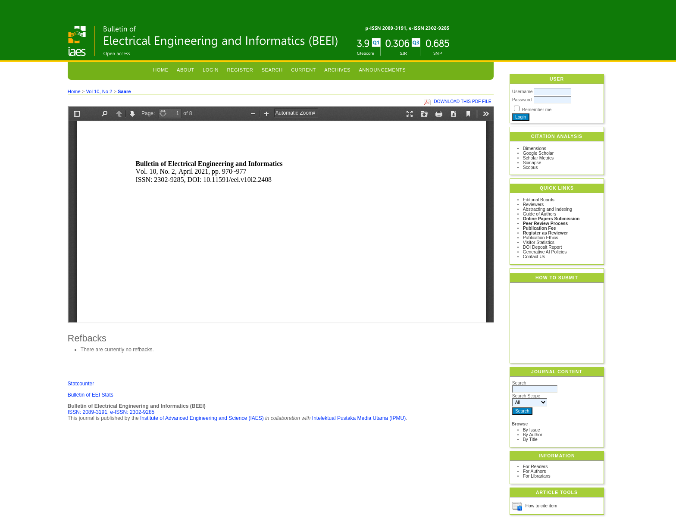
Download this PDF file (462, 101)
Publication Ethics (540, 237)
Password (522, 99)
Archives (337, 69)
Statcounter (81, 384)
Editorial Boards (538, 199)
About (185, 69)
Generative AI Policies (545, 252)
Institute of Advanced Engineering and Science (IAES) (202, 418)
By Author (532, 434)
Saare (124, 91)
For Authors (534, 471)
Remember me (537, 109)
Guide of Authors (539, 214)
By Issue (531, 430)
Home (160, 69)
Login (211, 69)
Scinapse (532, 162)
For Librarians (537, 476)
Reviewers (533, 204)
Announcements (382, 69)
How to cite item (541, 505)
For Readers (535, 466)
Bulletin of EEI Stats (90, 395)
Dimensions (534, 148)
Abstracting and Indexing (547, 209)
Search (272, 69)
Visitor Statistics (538, 242)
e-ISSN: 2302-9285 (132, 412)
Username (522, 91)
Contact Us (534, 256)
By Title (530, 439)
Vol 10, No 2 (99, 91)
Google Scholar (538, 153)
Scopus (530, 167)
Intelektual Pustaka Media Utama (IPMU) (359, 418)
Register (240, 69)
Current (303, 69)
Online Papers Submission (551, 218)
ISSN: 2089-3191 (87, 412)
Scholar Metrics (538, 158)
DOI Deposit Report (542, 247)
